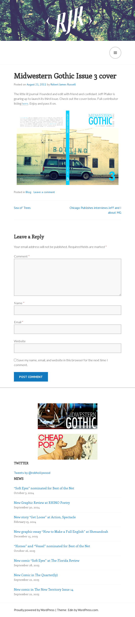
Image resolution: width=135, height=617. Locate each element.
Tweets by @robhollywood (32, 473)
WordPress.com (88, 610)
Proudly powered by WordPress (34, 610)
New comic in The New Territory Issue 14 (43, 589)
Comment (22, 256)
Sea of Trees (22, 208)
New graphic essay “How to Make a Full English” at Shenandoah (61, 531)
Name (19, 303)
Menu (115, 53)
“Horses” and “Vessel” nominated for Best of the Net (52, 546)
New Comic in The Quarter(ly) (36, 575)
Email (18, 322)
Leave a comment (44, 192)
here (25, 103)
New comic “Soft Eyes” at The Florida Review (46, 560)
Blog (28, 192)
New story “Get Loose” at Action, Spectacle (45, 517)
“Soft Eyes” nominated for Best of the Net (44, 488)
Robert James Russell (63, 84)
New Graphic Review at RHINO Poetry (42, 502)
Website (20, 341)
